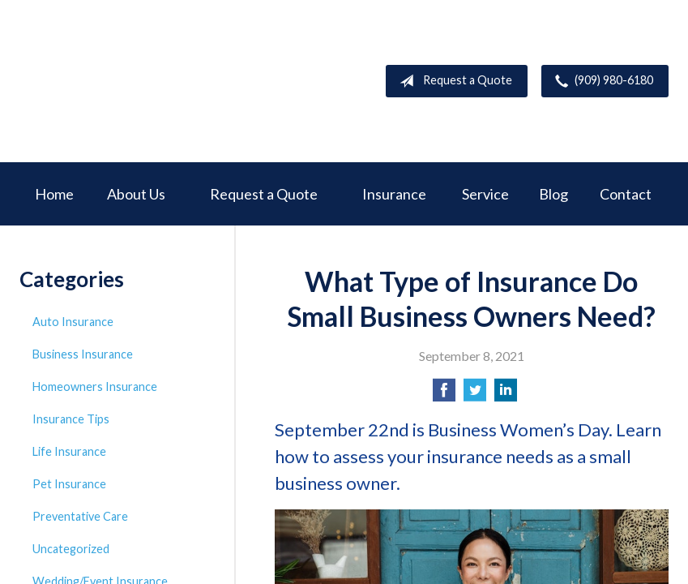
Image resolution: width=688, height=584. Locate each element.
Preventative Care (80, 516)
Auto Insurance (72, 321)
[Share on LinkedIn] (505, 394)
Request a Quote (452, 81)
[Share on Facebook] (444, 394)
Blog (553, 194)
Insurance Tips (70, 419)
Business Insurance (82, 354)
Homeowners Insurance (94, 386)
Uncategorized (70, 549)
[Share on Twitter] (475, 394)
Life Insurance (69, 451)
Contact (626, 194)
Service (485, 194)
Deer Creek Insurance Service (141, 81)
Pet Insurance (69, 484)
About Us (136, 194)
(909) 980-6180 (601, 81)
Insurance (394, 194)
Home (54, 194)
